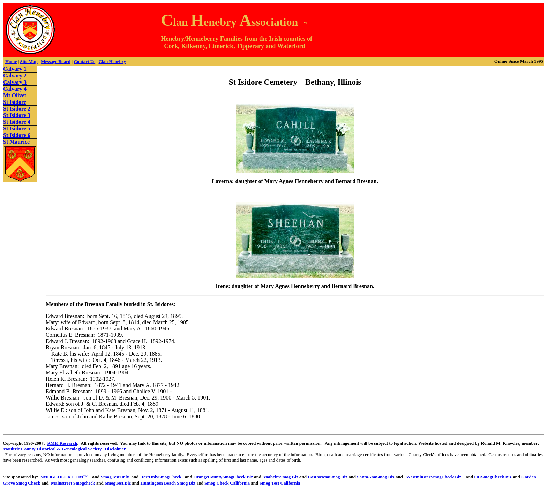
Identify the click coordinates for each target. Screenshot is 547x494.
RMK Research (62, 443)
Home (11, 61)
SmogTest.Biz (118, 483)
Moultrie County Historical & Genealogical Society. (53, 448)
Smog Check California (227, 483)
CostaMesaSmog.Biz (327, 476)
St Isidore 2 (16, 109)
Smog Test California (280, 483)
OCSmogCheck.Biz (492, 476)
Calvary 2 (15, 75)
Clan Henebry (112, 61)
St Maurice (16, 142)
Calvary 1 (15, 69)
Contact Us (84, 61)
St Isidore (14, 102)
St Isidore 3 (16, 115)
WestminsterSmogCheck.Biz (435, 476)
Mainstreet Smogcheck (73, 483)
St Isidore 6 (16, 135)
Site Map (29, 61)
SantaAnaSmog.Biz (375, 476)
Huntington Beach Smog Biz (168, 483)
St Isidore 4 (16, 122)
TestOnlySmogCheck (162, 476)
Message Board (55, 61)
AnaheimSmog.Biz (280, 476)
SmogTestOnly (115, 476)
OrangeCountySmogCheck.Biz (223, 476)
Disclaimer (115, 448)
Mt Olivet (14, 95)
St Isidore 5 (16, 128)
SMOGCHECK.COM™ (64, 476)
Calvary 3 (15, 82)
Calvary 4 (15, 89)
